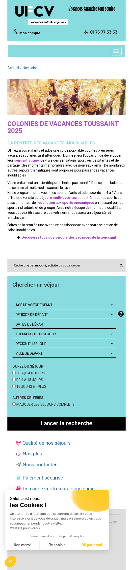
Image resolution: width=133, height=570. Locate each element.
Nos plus (29, 454)
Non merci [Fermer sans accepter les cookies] (22, 545)
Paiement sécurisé (39, 478)
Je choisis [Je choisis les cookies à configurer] (57, 545)
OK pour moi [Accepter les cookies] (91, 545)
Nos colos (30, 68)
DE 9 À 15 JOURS (29, 380)
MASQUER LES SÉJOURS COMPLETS (45, 404)
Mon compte (29, 33)
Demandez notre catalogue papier (56, 489)
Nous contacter (36, 465)
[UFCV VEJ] (42, 15)
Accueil (13, 68)
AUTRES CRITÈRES (27, 398)
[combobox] (64, 305)
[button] (10, 562)
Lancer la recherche (66, 423)
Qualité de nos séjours (43, 443)
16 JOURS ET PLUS (31, 387)
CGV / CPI (110, 522)
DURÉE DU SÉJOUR (27, 366)
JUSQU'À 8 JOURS (30, 373)
